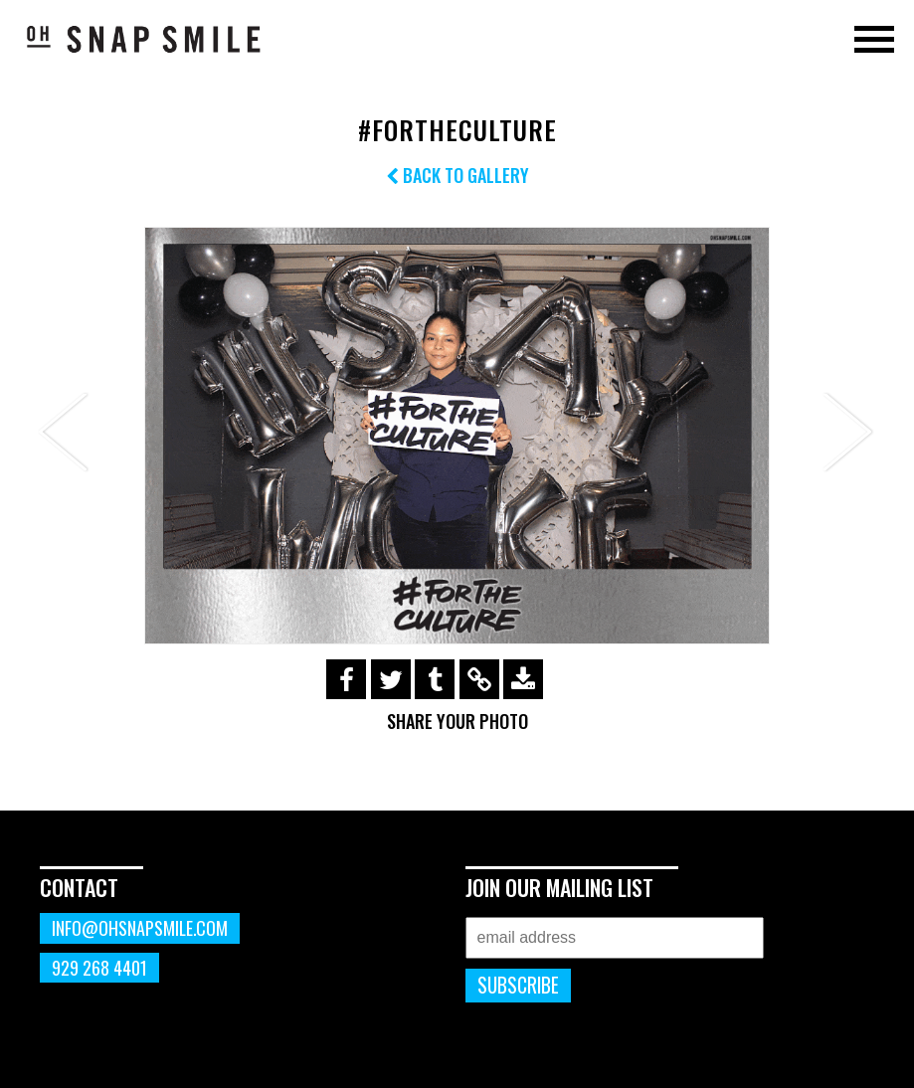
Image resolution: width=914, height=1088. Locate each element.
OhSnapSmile (144, 39)
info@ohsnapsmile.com (140, 928)
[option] (457, 435)
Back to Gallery (457, 175)
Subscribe (518, 985)
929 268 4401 (99, 968)
